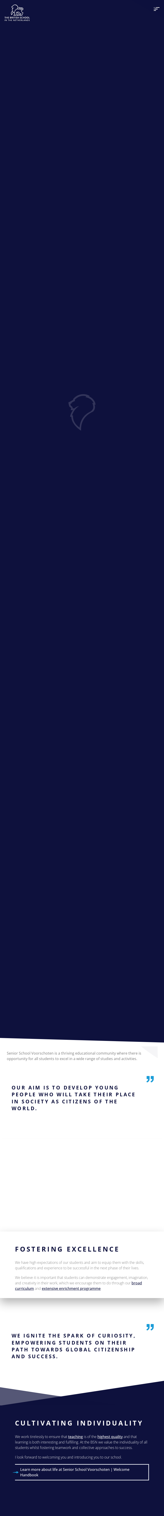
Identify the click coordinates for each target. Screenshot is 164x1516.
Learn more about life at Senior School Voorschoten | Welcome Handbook (74, 1472)
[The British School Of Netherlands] (17, 13)
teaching (75, 1436)
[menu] (156, 9)
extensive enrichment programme (71, 1288)
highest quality (110, 1436)
